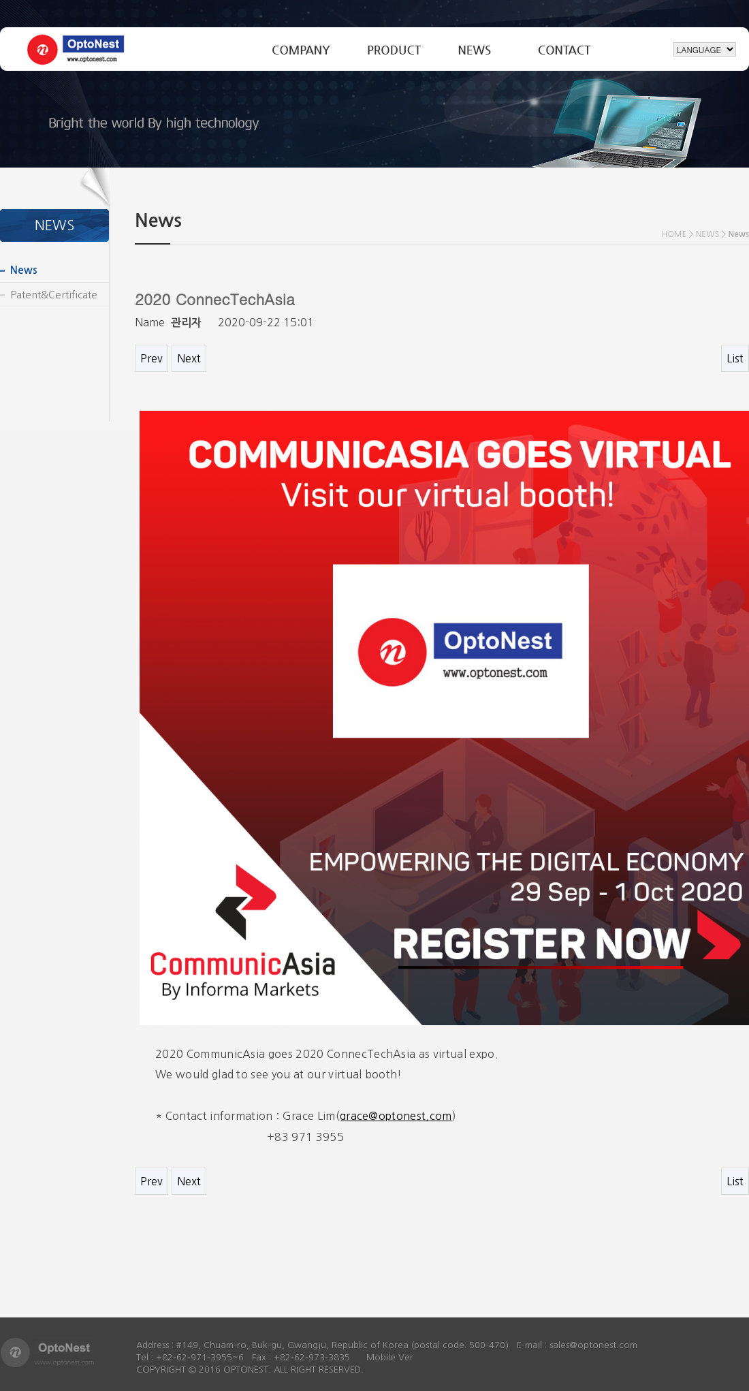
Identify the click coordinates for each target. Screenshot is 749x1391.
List (735, 358)
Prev (151, 358)
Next (189, 358)
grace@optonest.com (396, 1115)
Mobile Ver (389, 1357)
